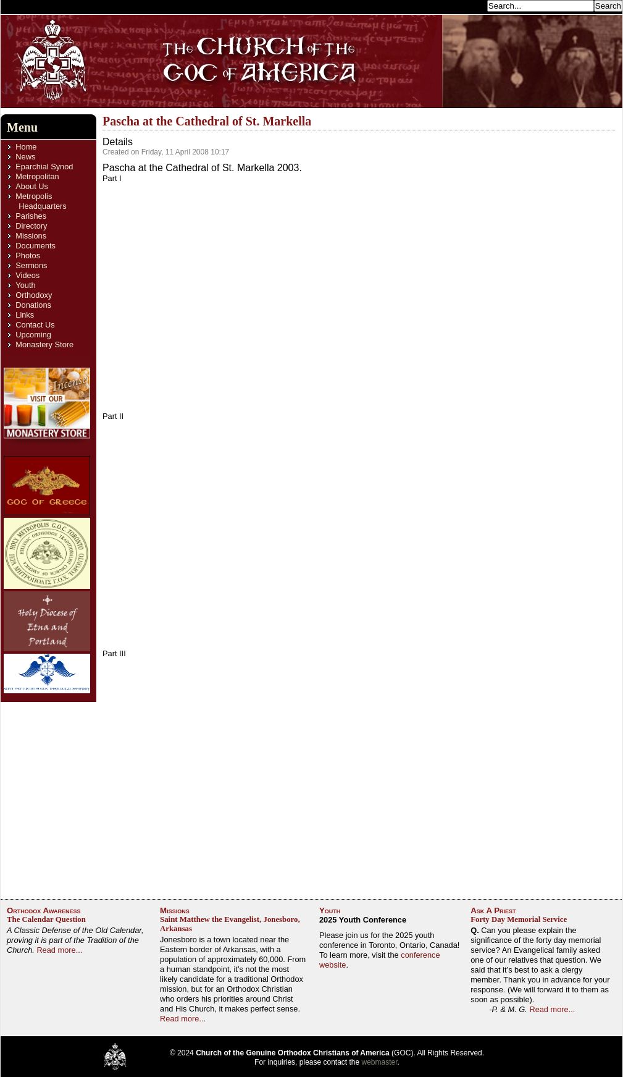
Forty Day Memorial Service (518, 919)
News (25, 156)
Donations (33, 305)
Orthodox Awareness (44, 910)
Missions (30, 235)
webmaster (380, 1062)
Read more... (59, 950)
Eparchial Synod (44, 166)
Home (25, 146)
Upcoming (33, 334)
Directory (31, 225)
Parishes (30, 216)
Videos (27, 275)
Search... (467, 5)
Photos (27, 255)
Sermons (31, 265)
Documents (35, 245)
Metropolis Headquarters (40, 201)
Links (24, 314)
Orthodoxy (33, 295)
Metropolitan (37, 176)
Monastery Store (44, 344)
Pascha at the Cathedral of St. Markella (206, 121)
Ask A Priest (493, 910)
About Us (31, 186)
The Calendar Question (46, 919)
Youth (25, 285)
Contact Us (34, 324)
